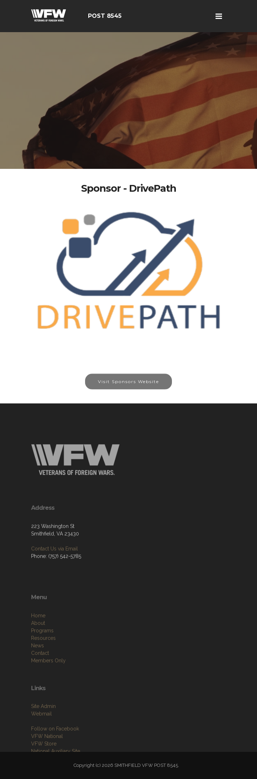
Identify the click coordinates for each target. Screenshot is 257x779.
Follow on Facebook (55, 745)
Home (38, 633)
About (38, 640)
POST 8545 (105, 15)
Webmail (41, 730)
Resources (43, 655)
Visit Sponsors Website (128, 385)
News (37, 663)
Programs (42, 648)
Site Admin (43, 722)
